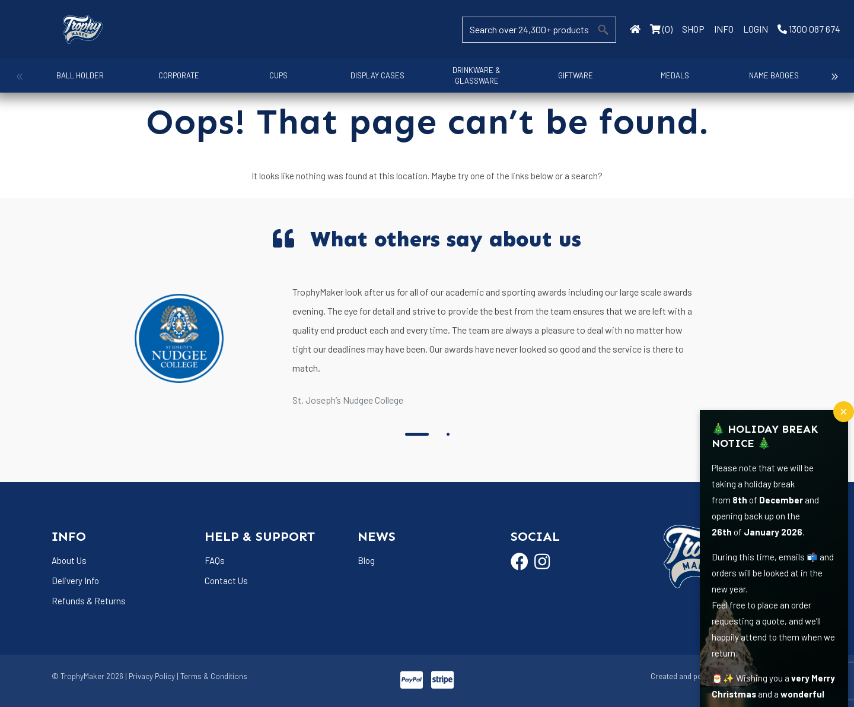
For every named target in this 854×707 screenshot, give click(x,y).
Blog (366, 560)
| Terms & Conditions (212, 676)
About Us (69, 560)
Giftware (572, 75)
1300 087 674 (808, 28)
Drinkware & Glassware (474, 75)
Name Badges (770, 75)
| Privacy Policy (150, 676)
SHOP (693, 28)
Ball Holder (79, 75)
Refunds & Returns (89, 600)
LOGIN (755, 28)
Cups (276, 75)
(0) (661, 28)
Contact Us (226, 580)
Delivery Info (75, 580)
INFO (724, 28)
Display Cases (375, 75)
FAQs (215, 560)
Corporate (178, 75)
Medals (671, 75)
